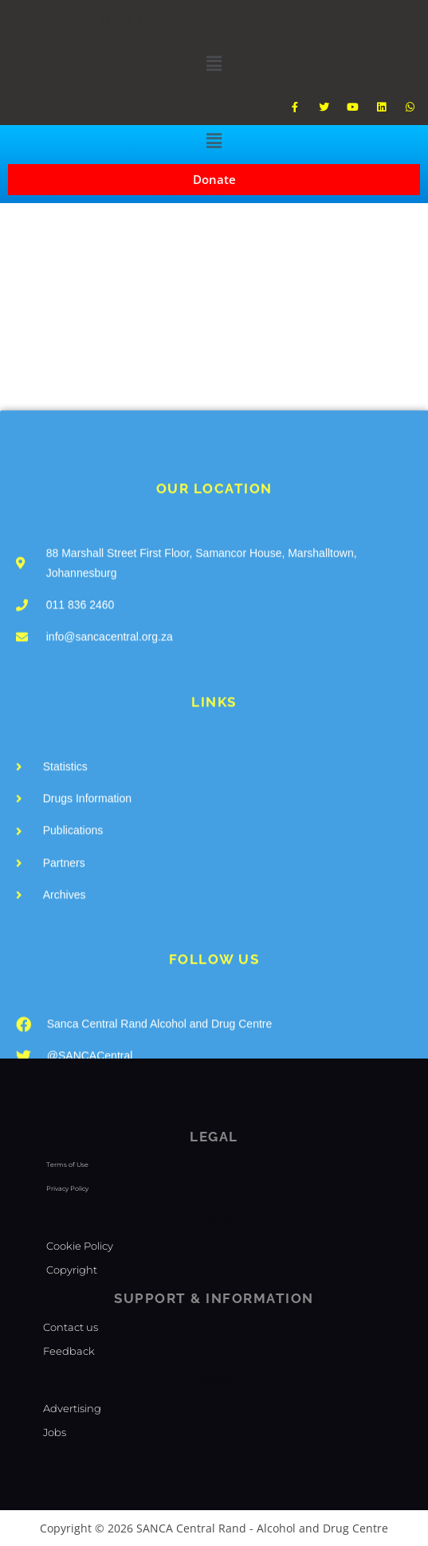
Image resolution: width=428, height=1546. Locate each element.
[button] (213, 63)
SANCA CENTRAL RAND (97, 20)
